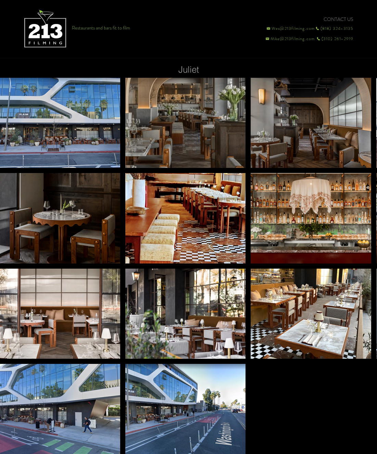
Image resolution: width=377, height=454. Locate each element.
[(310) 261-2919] (334, 38)
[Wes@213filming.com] (290, 28)
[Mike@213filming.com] (288, 38)
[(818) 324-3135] (334, 28)
